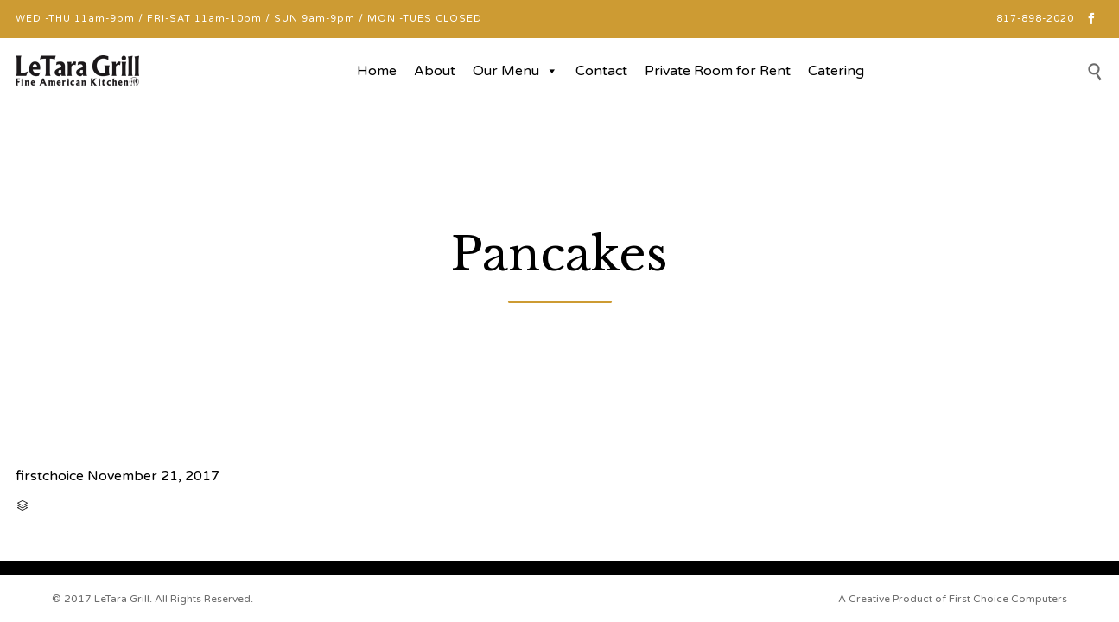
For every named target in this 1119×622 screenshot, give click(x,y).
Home (377, 70)
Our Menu (515, 70)
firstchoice (50, 476)
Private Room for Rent (718, 70)
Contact (601, 70)
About (434, 70)
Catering (836, 70)
